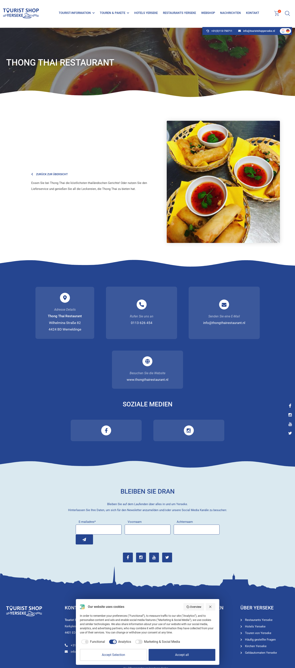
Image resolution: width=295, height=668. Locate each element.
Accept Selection (113, 655)
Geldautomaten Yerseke (261, 603)
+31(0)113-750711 (219, 31)
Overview (194, 607)
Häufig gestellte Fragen (260, 590)
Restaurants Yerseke (179, 13)
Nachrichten (230, 13)
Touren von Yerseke (199, 577)
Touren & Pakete (112, 13)
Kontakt (252, 13)
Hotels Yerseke (146, 13)
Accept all (182, 655)
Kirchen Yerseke (256, 597)
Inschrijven (81, 490)
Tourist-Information (75, 13)
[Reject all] (210, 607)
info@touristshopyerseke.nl (256, 31)
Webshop (208, 13)
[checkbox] (92, 641)
